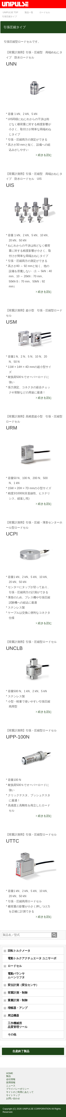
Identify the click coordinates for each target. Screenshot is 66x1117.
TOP (10, 12)
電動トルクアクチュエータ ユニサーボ (32, 958)
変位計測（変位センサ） (23, 984)
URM (11, 428)
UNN (11, 64)
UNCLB (14, 648)
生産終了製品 (20, 1051)
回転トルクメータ (19, 950)
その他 (12, 1034)
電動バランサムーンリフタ (16, 975)
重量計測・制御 (17, 1000)
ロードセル (15, 965)
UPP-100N (18, 737)
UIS (10, 185)
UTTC (12, 841)
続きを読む (44, 154)
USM (11, 322)
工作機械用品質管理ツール (17, 1025)
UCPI (12, 534)
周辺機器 (13, 1015)
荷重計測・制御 (17, 992)
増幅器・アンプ (17, 1007)
